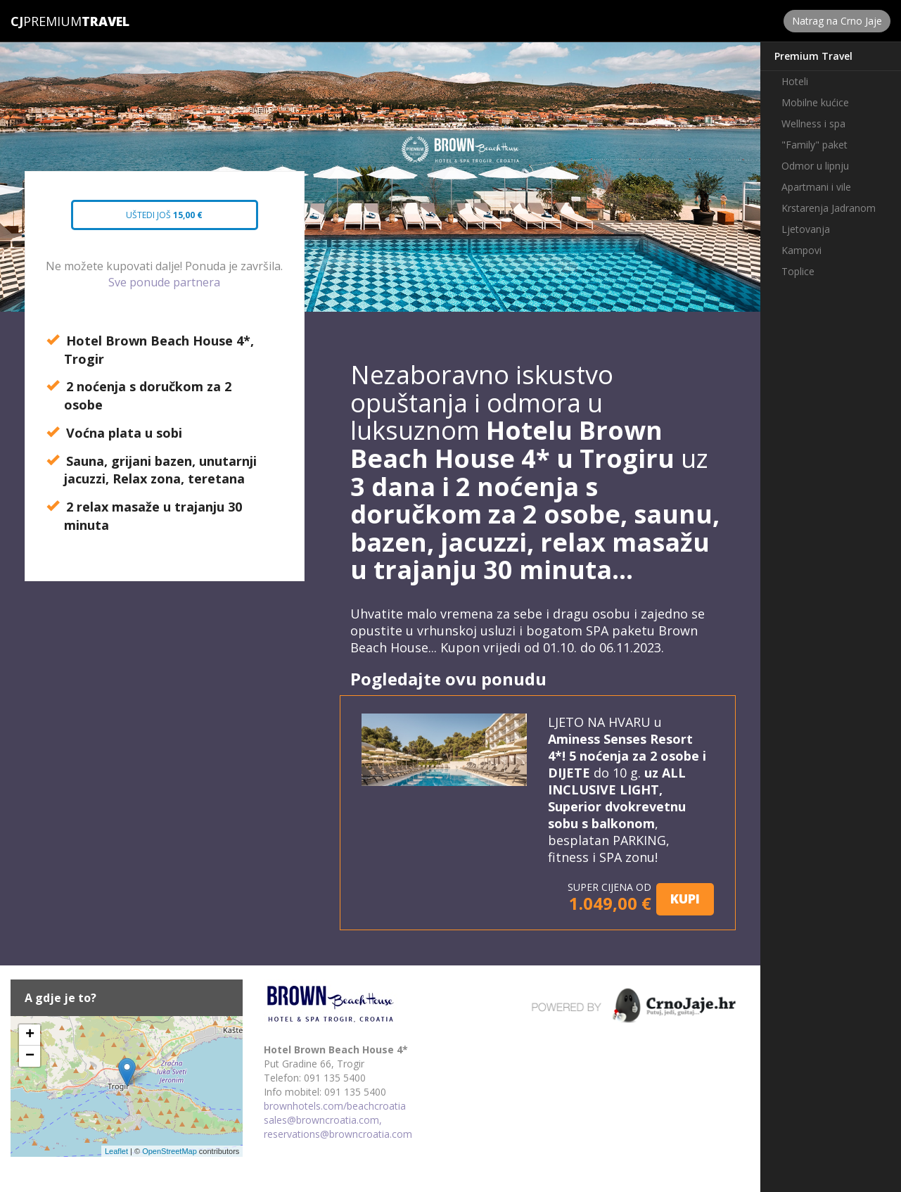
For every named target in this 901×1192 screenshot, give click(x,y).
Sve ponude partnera (164, 282)
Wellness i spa (813, 123)
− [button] (29, 1056)
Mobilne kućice (815, 102)
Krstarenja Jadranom (828, 208)
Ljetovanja (805, 229)
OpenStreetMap (169, 1151)
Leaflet (116, 1151)
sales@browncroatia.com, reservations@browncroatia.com (338, 1127)
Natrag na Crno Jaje (837, 20)
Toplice (797, 271)
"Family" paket (814, 144)
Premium (46, 21)
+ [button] (29, 1035)
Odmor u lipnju (815, 165)
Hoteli (794, 81)
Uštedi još (153, 219)
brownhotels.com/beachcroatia (335, 1105)
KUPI (685, 898)
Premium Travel (813, 56)
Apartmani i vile (816, 187)
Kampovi (801, 250)
